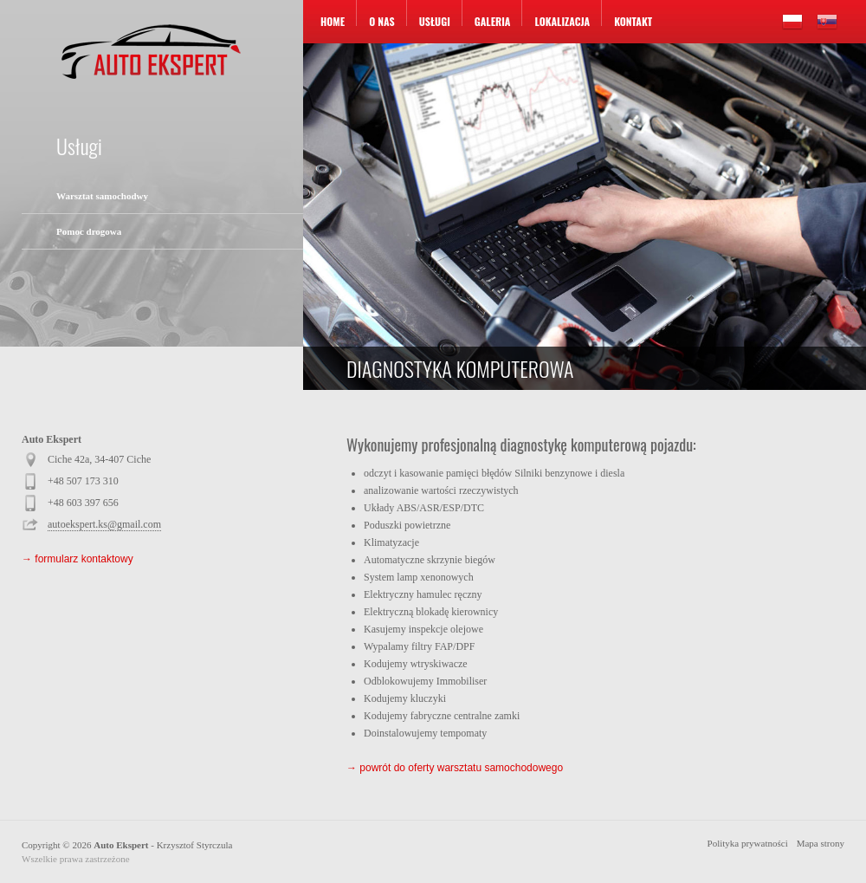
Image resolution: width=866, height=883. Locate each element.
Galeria (493, 21)
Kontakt (633, 21)
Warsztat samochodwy (102, 196)
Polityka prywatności (748, 843)
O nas (382, 21)
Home (332, 21)
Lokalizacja (562, 21)
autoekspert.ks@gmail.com (104, 524)
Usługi (434, 21)
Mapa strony (820, 843)
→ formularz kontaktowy (77, 559)
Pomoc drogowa (88, 231)
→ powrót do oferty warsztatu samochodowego (454, 768)
